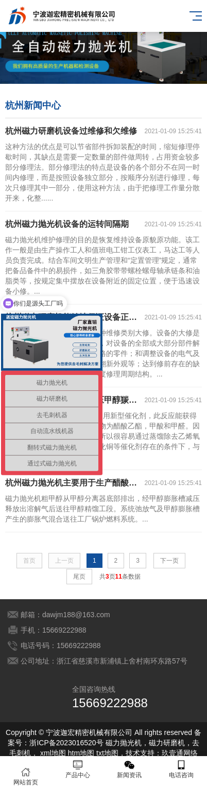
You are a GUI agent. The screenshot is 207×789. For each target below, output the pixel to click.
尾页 (79, 576)
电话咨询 (182, 769)
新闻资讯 (130, 769)
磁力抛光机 (124, 743)
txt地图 (107, 753)
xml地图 (53, 753)
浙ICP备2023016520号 (66, 743)
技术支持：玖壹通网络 (162, 753)
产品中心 (78, 769)
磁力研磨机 (167, 743)
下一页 (169, 560)
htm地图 (81, 753)
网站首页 (26, 776)
